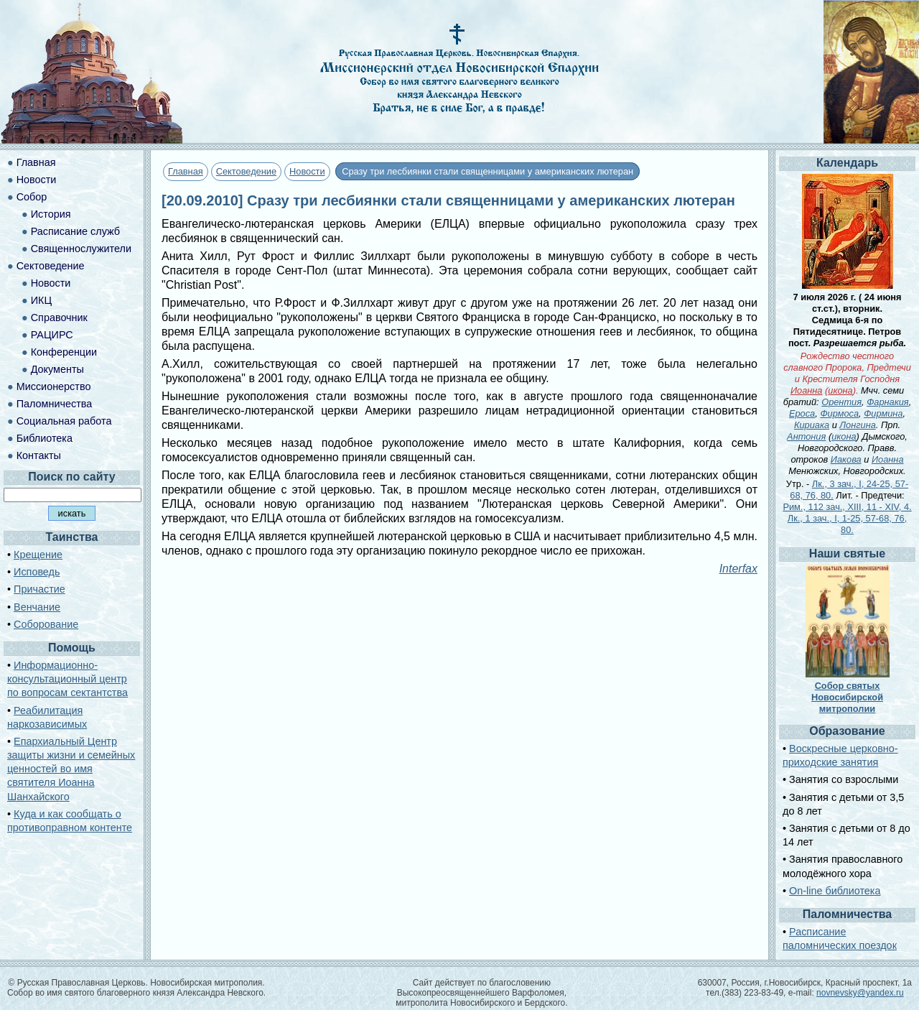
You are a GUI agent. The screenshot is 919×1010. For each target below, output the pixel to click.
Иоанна (806, 390)
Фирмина (883, 413)
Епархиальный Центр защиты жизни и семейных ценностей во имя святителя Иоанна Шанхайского (71, 769)
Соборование (46, 624)
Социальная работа (64, 421)
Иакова (846, 459)
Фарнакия (888, 402)
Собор (32, 197)
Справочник (59, 317)
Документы (57, 369)
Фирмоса (839, 413)
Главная (185, 171)
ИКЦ (41, 300)
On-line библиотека (834, 891)
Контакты (39, 455)
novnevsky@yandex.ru (860, 993)
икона (840, 390)
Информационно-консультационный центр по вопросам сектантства (67, 678)
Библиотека (45, 438)
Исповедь (37, 572)
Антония (806, 436)
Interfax (738, 568)
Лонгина (857, 425)
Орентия (841, 402)
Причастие (39, 589)
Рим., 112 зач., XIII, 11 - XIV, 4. (847, 506)
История (51, 214)
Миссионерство (54, 386)
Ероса (802, 413)
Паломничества (55, 403)
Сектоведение (246, 171)
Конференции (64, 352)
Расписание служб (75, 231)
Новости (307, 171)
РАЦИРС (52, 334)
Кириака (811, 425)
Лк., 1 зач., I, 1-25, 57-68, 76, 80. (847, 524)
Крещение (38, 554)
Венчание (37, 607)
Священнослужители (81, 248)
